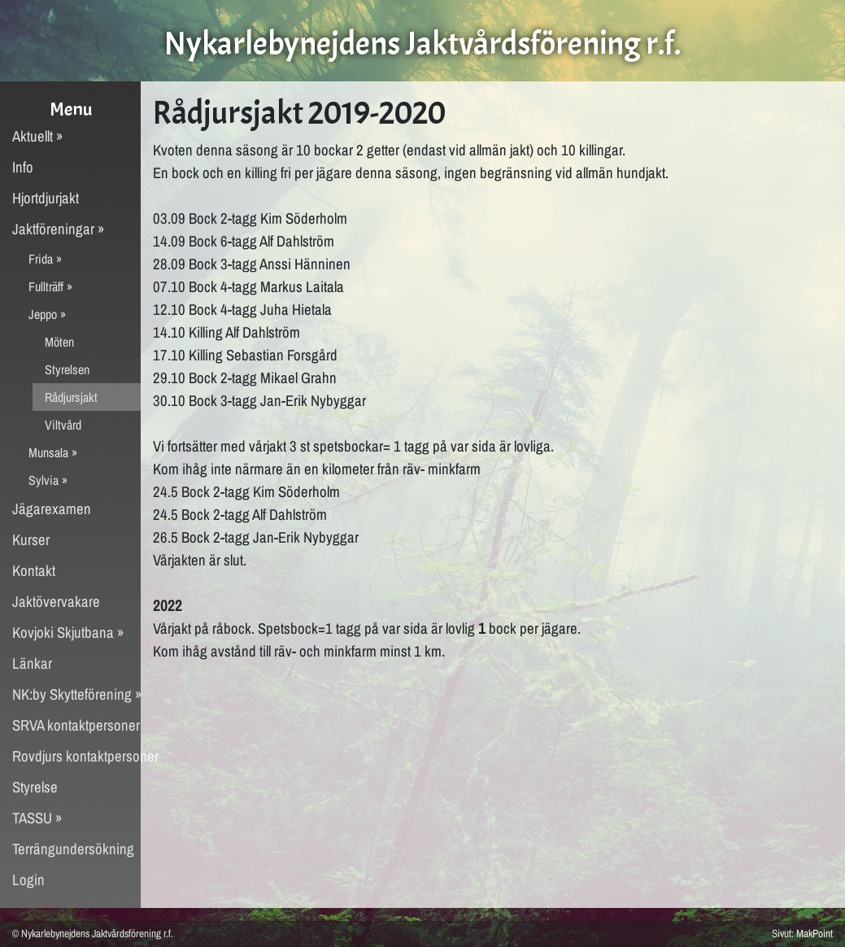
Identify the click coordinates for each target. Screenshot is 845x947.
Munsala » (52, 452)
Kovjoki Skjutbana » (68, 632)
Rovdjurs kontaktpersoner (76, 756)
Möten (59, 342)
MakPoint (814, 933)
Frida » (45, 259)
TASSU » (37, 818)
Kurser (31, 540)
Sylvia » (48, 480)
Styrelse (35, 787)
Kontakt (33, 571)
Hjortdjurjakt (45, 198)
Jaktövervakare (56, 601)
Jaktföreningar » (58, 229)
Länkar (32, 663)
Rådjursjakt (71, 397)
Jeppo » (47, 314)
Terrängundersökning (73, 849)
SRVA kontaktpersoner (76, 725)
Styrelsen (67, 369)
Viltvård (63, 425)
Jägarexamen (51, 509)
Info (22, 167)
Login (28, 880)
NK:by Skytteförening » (76, 694)
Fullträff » (50, 286)
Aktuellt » (37, 136)
